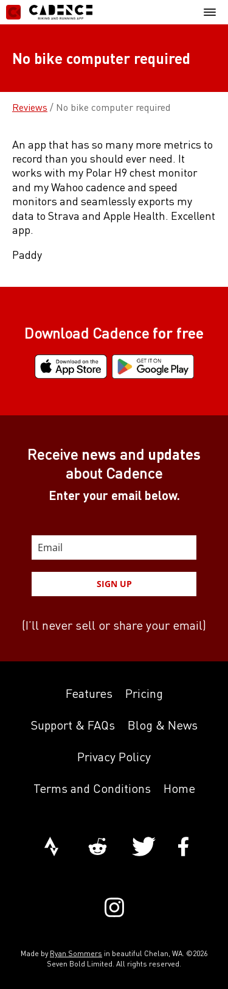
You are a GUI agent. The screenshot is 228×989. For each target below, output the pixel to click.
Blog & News (163, 725)
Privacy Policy (114, 756)
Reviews (29, 107)
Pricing (144, 693)
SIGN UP (114, 584)
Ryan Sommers (76, 953)
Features (89, 693)
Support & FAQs (72, 725)
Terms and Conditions (92, 788)
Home (179, 788)
